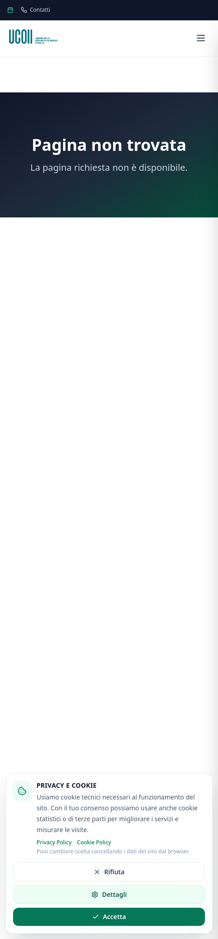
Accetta (109, 916)
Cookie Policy (94, 842)
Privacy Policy (54, 842)
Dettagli (109, 894)
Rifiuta (109, 871)
